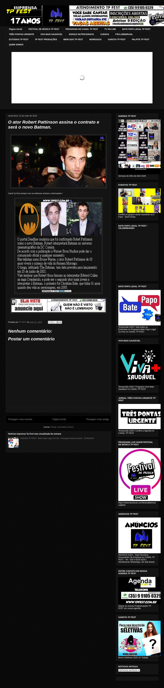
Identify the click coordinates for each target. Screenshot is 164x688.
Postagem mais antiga (97, 419)
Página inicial (15, 29)
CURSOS (104, 34)
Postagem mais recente (20, 419)
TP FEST (18, 11)
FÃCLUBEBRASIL (124, 34)
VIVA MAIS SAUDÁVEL (51, 34)
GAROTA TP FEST (116, 39)
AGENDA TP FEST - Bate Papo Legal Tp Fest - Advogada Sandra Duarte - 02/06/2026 (57, 438)
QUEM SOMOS (16, 44)
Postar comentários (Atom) (62, 427)
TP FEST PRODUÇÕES (46, 39)
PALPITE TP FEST (140, 39)
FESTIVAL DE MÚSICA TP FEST (43, 29)
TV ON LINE (110, 29)
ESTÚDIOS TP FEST (19, 39)
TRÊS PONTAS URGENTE (21, 34)
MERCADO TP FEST (73, 39)
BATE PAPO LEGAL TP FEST (136, 29)
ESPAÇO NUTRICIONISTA (81, 34)
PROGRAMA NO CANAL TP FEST (82, 29)
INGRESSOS (95, 39)
